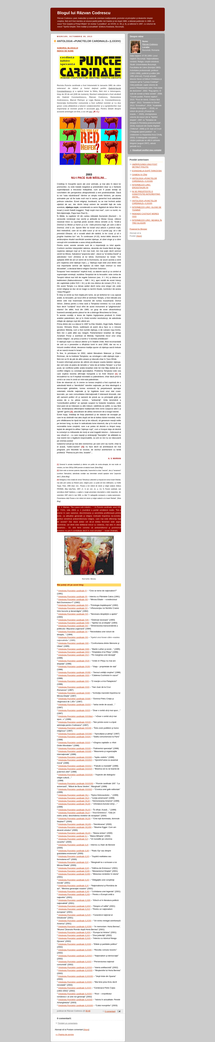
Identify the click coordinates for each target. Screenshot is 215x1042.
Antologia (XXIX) (74, 737)
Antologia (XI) (73, 637)
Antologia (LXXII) (74, 944)
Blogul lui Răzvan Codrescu (84, 13)
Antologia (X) (72, 631)
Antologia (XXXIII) (75, 757)
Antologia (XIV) (73, 652)
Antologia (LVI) (73, 868)
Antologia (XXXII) (74, 751)
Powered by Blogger (138, 229)
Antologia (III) (73, 599)
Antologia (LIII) (73, 851)
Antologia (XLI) (73, 798)
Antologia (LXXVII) (75, 970)
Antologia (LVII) (74, 871)
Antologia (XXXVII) (75, 775)
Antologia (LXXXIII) (75, 1005)
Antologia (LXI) (73, 891)
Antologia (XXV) (74, 710)
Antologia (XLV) (74, 813)
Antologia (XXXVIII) (75, 783)
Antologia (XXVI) (74, 722)
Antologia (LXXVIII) (75, 976)
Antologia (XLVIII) (75, 827)
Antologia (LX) (73, 885)
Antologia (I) (72, 591)
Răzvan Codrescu (150, 44)
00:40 (87, 1011)
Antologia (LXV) (74, 909)
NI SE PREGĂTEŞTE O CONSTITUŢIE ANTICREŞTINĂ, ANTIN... (146, 194)
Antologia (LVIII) (74, 874)
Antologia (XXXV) (75, 766)
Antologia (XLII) (74, 801)
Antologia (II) (72, 596)
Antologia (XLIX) (74, 833)
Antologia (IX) (73, 626)
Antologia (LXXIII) (75, 950)
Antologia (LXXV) (75, 961)
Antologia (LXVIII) (75, 926)
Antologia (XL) (73, 795)
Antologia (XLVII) (74, 824)
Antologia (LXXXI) (75, 994)
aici (97, 109)
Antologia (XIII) (73, 649)
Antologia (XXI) (73, 687)
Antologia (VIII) (73, 623)
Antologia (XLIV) (74, 810)
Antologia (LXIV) (74, 906)
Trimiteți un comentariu (68, 1023)
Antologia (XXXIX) (75, 789)
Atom (86, 1030)
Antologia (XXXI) (74, 748)
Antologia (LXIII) (74, 900)
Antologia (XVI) (73, 661)
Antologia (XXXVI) (75, 769)
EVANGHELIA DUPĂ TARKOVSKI (147, 171)
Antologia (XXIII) (74, 698)
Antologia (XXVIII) (75, 734)
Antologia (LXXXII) (75, 999)
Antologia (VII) (73, 620)
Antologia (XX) (73, 681)
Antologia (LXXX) (74, 988)
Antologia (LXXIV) (75, 956)
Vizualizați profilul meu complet (146, 150)
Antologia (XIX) (73, 675)
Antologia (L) (72, 836)
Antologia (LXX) (74, 935)
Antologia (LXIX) (74, 932)
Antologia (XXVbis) (75, 716)
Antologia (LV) (73, 862)
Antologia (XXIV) (74, 704)
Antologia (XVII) (74, 666)
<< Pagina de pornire (65, 1035)
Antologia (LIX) (73, 880)
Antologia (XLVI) (74, 818)
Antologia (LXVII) (74, 920)
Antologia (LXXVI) (75, 967)
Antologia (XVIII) (74, 672)
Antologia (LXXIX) (75, 982)
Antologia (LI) (73, 839)
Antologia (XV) (73, 655)
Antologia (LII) (73, 845)
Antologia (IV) (73, 605)
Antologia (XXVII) (74, 728)
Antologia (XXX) (74, 742)
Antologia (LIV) (73, 856)
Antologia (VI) (73, 614)
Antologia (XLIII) (74, 804)
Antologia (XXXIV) (75, 760)
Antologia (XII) (73, 643)
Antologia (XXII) (74, 693)
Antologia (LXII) (74, 894)
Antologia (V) (72, 608)
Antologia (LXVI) (74, 915)
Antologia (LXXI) (74, 938)
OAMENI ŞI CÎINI (139, 175)
